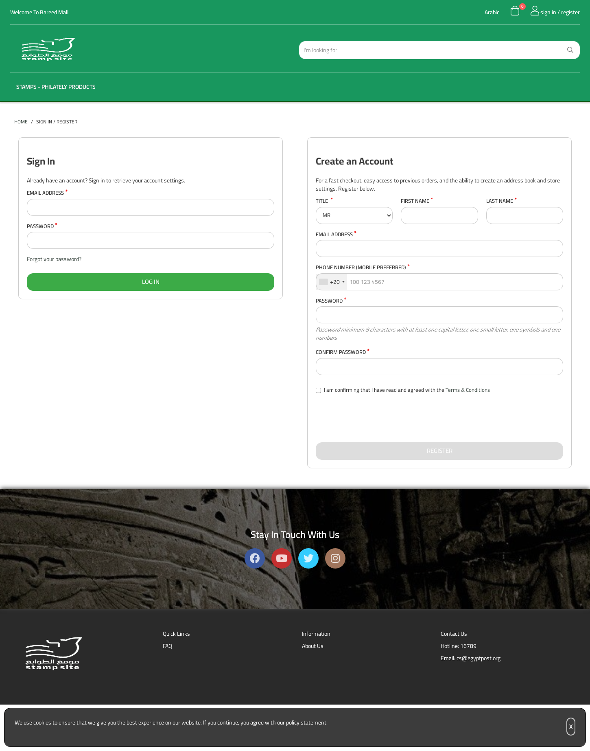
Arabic (492, 12)
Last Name (501, 201)
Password (42, 226)
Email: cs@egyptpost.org (470, 658)
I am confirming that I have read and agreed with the (403, 390)
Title (324, 201)
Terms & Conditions (468, 390)
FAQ (167, 646)
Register (439, 451)
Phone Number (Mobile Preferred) (363, 267)
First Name (417, 201)
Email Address (47, 193)
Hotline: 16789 (458, 646)
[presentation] (377, 418)
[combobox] (331, 282)
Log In (151, 282)
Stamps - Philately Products (56, 86)
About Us (312, 646)
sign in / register (555, 12)
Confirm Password (342, 352)
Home (21, 121)
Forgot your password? (54, 259)
